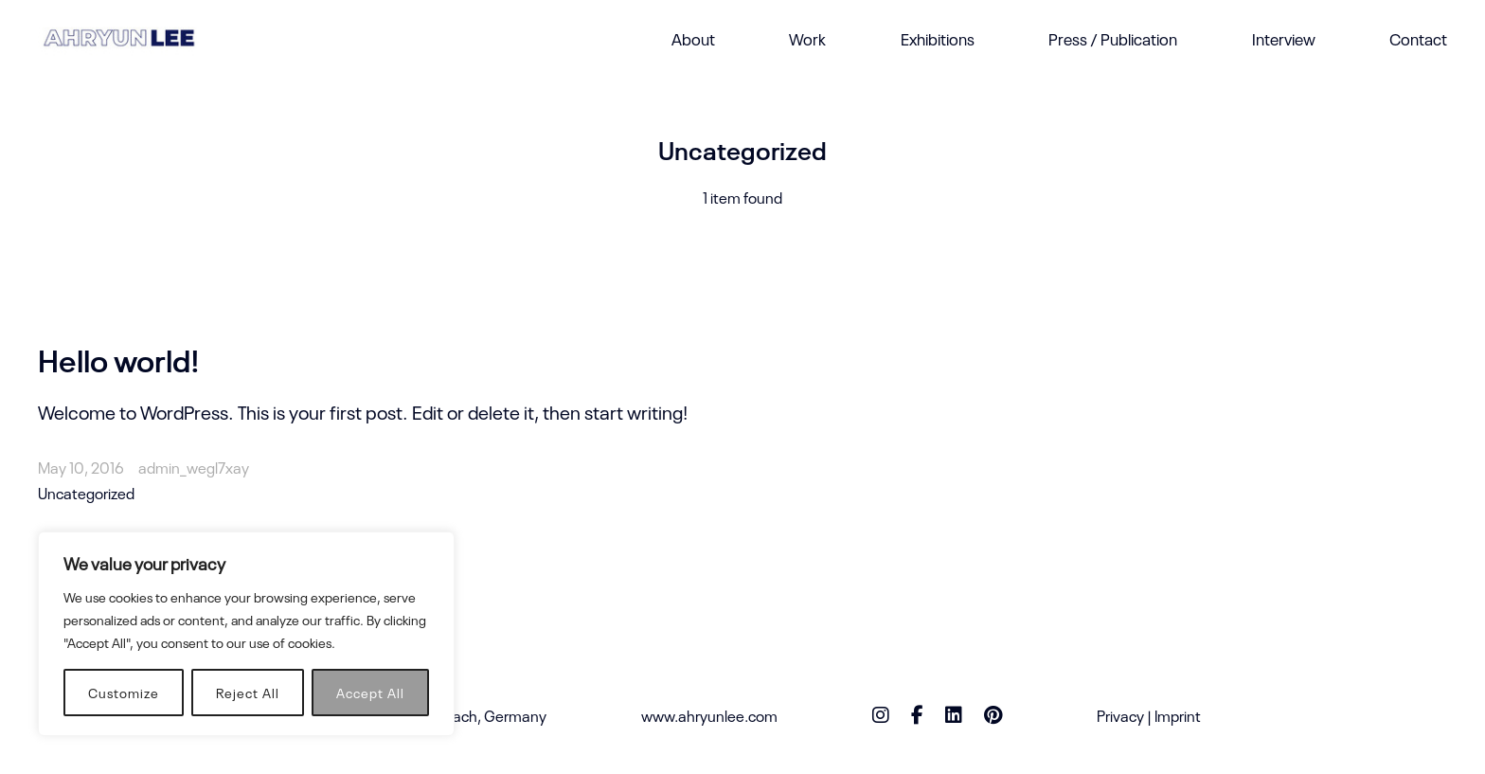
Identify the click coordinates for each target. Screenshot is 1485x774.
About (693, 38)
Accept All (370, 692)
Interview (1283, 38)
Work (807, 38)
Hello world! (119, 358)
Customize (123, 692)
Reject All (247, 692)
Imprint (1177, 715)
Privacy (1120, 715)
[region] (246, 633)
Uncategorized (86, 492)
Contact (1418, 38)
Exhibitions (938, 38)
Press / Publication (1112, 38)
